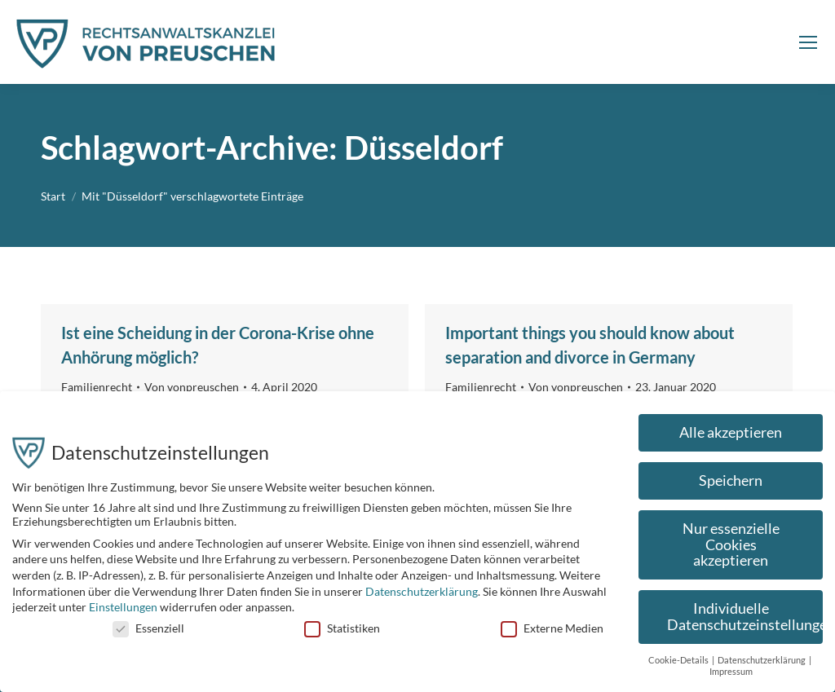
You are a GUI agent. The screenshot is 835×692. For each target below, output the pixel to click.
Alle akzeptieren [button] (730, 438)
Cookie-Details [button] (679, 666)
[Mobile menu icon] (808, 42)
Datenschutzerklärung (421, 597)
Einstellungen (123, 613)
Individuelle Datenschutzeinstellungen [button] (745, 623)
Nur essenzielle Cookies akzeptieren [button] (731, 550)
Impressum (731, 678)
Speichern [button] (730, 487)
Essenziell (148, 634)
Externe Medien (552, 634)
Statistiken (342, 634)
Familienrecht (96, 387)
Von (191, 387)
